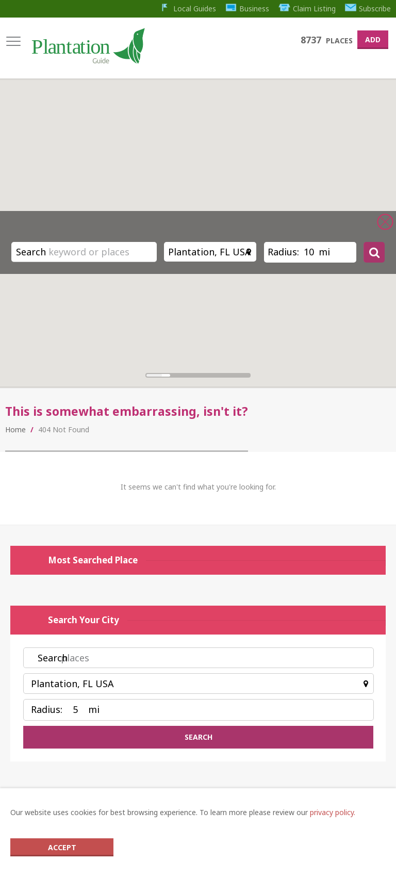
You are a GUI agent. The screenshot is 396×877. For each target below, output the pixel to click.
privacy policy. (332, 812)
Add (373, 39)
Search (31, 252)
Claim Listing (307, 8)
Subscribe (368, 8)
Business (247, 8)
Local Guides (187, 8)
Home (15, 429)
